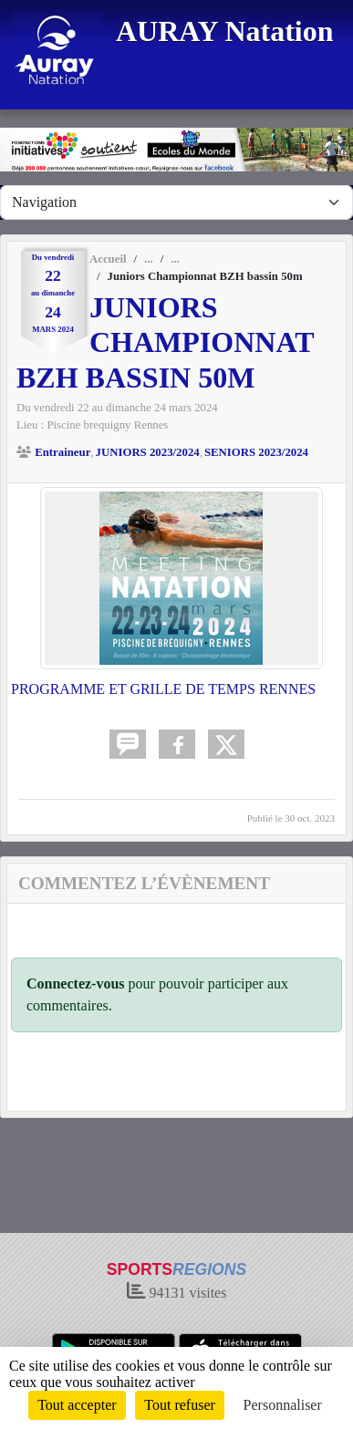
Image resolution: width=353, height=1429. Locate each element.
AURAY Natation (225, 31)
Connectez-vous (75, 983)
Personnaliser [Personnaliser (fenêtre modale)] (283, 1405)
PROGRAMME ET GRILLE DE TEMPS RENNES (163, 689)
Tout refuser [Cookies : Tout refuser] (179, 1405)
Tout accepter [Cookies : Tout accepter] (76, 1405)
